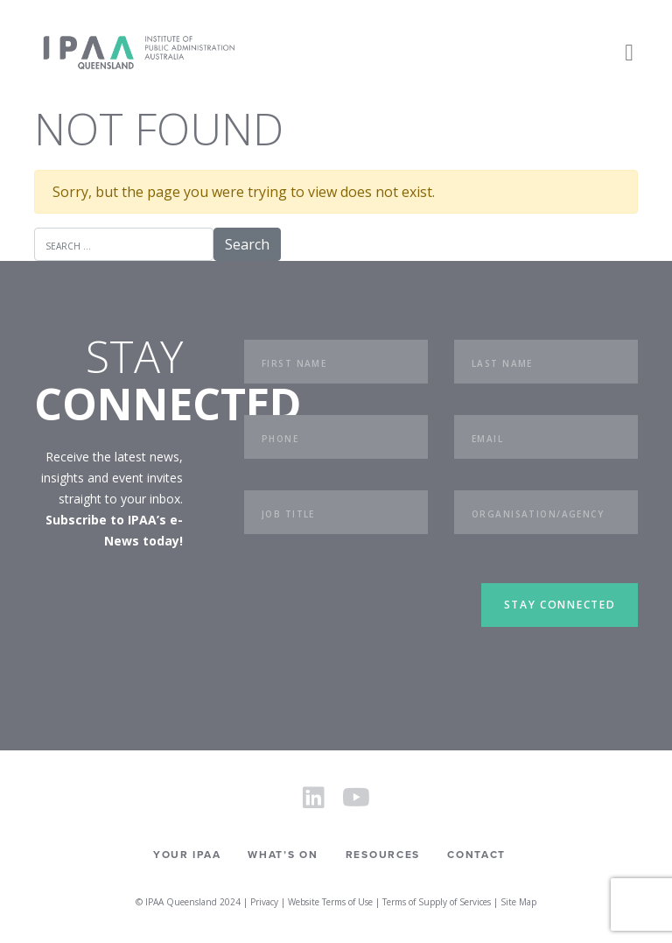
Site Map (518, 902)
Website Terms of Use (330, 902)
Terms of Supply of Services (436, 902)
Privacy (264, 902)
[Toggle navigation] (629, 52)
